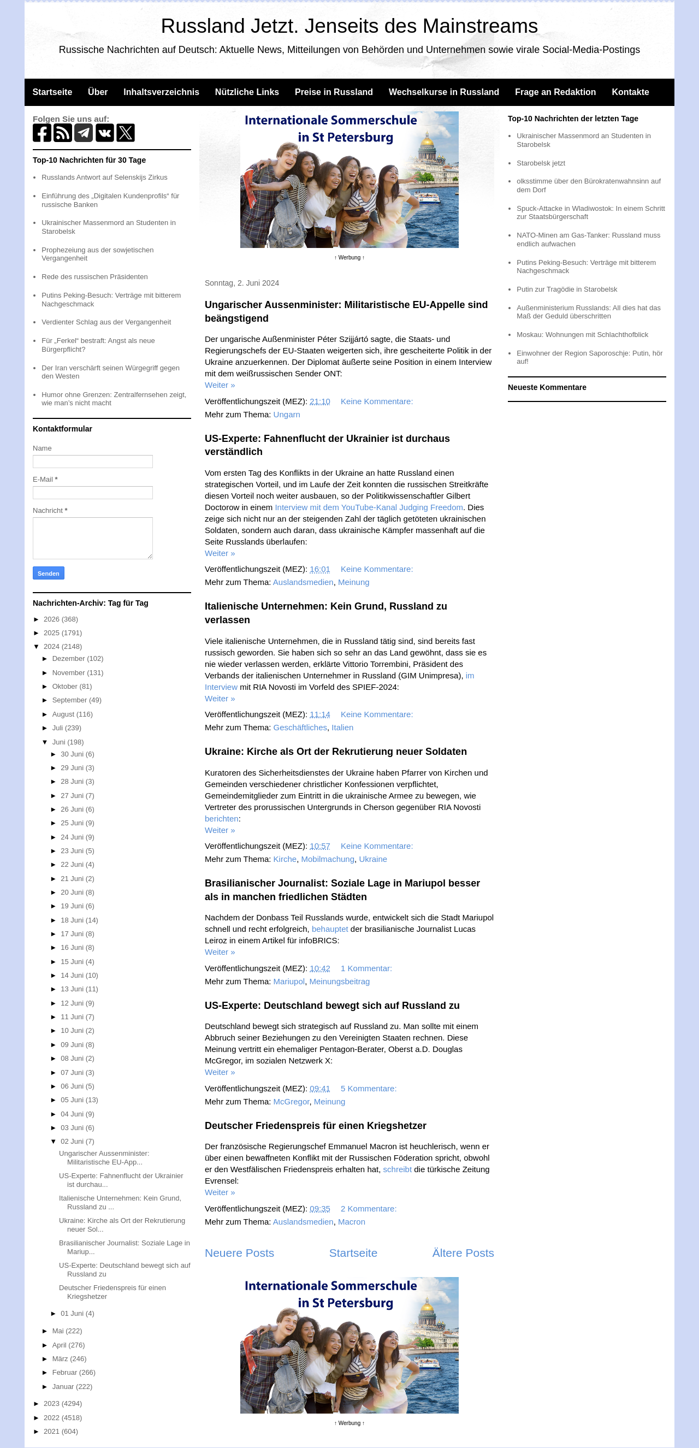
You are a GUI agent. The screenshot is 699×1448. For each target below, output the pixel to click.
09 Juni (73, 1045)
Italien (342, 727)
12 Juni (73, 1003)
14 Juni (73, 975)
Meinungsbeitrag (339, 981)
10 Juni (73, 1030)
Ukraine (373, 859)
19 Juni (73, 906)
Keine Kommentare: (378, 401)
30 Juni (73, 754)
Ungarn (287, 414)
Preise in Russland (334, 92)
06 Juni (73, 1086)
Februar (65, 1372)
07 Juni (73, 1072)
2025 (53, 633)
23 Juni (73, 851)
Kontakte (630, 92)
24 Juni (73, 837)
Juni (59, 742)
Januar (64, 1386)
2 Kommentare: (370, 1208)
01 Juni (73, 1313)
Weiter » (220, 384)
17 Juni (73, 934)
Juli (58, 728)
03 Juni (73, 1128)
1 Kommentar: (367, 968)
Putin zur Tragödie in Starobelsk (567, 289)
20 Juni (73, 892)
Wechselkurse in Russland (444, 92)
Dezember (69, 658)
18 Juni (73, 920)
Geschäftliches (300, 727)
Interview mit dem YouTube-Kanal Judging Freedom (369, 507)
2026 (53, 619)
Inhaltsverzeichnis (161, 92)
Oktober (66, 686)
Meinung (354, 582)
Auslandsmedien (303, 582)
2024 (53, 646)
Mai (59, 1331)
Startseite (52, 92)
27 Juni (73, 795)
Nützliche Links (247, 92)
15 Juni (73, 962)
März (61, 1359)
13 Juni (73, 989)
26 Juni (73, 809)
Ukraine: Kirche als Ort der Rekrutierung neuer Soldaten (336, 751)
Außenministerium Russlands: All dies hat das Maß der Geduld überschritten (589, 312)
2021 (53, 1431)
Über (98, 92)
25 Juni (73, 823)
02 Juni (73, 1141)
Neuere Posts (239, 1252)
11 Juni (73, 1017)
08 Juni (73, 1058)
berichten (222, 818)
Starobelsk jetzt (541, 163)
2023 (53, 1403)
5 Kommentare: (370, 1088)
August (64, 714)
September (70, 700)
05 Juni (73, 1100)
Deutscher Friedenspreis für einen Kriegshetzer (315, 1125)
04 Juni (73, 1114)
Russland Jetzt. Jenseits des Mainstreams (349, 26)
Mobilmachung (327, 859)
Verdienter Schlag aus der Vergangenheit (106, 322)
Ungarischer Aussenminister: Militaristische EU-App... (104, 1157)
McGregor (292, 1101)
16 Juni (73, 947)
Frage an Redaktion (555, 92)
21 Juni (73, 878)
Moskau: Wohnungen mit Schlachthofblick (582, 334)
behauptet (330, 928)
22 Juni (73, 864)
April (60, 1345)
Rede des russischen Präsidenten (94, 277)
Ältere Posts (463, 1252)
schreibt (397, 1169)
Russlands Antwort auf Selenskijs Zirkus (104, 177)
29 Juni (73, 768)
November (69, 673)
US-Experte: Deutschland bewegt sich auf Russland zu (332, 1005)
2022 (53, 1418)
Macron (351, 1221)
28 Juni (73, 781)
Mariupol (289, 981)
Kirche (285, 859)
